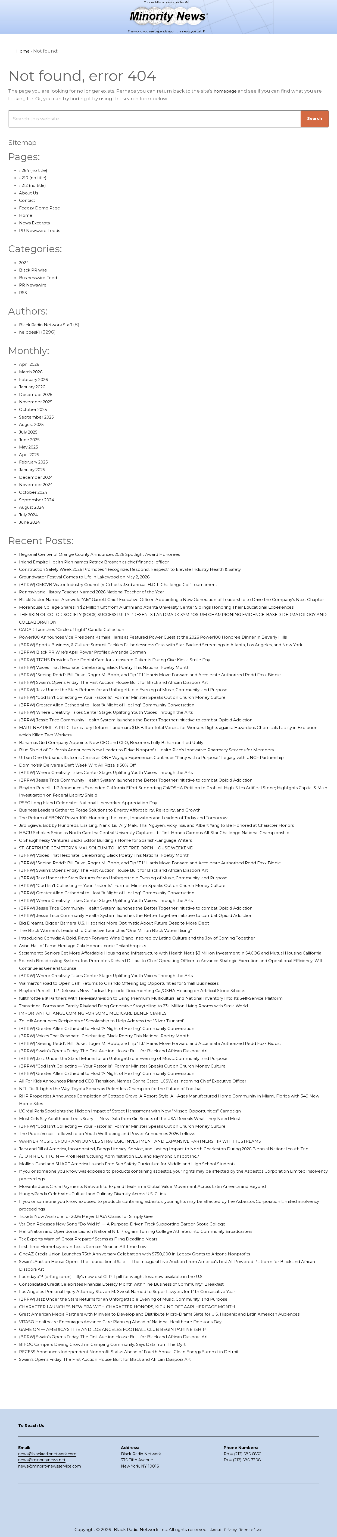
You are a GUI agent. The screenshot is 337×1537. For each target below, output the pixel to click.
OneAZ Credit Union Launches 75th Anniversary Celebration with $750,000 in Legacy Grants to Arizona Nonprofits (152, 1306)
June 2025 (31, 439)
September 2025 (38, 417)
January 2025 (34, 469)
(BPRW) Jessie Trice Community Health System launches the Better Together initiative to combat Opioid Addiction (154, 742)
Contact (28, 200)
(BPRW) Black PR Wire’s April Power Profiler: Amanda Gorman (91, 674)
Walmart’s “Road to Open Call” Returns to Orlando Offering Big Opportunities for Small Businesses (135, 1028)
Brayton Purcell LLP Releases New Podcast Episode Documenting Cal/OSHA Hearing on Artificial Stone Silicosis (149, 1035)
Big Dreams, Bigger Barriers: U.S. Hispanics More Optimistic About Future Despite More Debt (128, 960)
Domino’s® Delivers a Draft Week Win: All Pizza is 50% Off (85, 787)
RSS (23, 292)
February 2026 (36, 379)
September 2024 (39, 499)
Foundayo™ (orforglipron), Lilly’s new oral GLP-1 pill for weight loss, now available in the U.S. (125, 1329)
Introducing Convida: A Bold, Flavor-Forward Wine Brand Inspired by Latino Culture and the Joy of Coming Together (155, 975)
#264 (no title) (35, 170)
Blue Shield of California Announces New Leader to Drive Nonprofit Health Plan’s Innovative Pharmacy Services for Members (165, 772)
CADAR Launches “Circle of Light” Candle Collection (80, 644)
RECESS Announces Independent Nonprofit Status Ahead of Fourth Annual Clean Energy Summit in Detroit (145, 1411)
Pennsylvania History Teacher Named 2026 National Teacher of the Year (103, 591)
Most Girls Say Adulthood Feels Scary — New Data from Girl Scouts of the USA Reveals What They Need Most (146, 1163)
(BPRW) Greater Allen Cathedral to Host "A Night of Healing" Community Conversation (120, 727)
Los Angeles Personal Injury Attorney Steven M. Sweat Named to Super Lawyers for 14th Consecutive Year (142, 1344)
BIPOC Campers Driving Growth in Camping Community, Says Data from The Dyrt (115, 1404)
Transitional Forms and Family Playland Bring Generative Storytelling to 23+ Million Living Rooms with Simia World (152, 1050)
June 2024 (31, 522)
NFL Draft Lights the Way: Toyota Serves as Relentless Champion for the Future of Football (125, 1133)
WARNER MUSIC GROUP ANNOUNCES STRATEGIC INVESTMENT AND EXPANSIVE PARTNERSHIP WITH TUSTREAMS (154, 1186)
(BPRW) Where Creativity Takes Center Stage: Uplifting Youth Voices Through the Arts (120, 734)
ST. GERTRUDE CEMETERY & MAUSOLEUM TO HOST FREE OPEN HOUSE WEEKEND (116, 885)
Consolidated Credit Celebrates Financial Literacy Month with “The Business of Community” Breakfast (138, 1336)
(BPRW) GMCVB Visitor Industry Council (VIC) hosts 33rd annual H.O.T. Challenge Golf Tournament (134, 584)
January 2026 (34, 386)
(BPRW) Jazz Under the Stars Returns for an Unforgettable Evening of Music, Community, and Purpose (140, 712)
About (213, 1529)
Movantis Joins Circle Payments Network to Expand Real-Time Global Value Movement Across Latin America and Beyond (161, 1239)
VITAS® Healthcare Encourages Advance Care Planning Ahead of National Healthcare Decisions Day (136, 1381)
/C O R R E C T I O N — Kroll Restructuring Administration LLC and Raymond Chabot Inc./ (122, 1209)
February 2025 (36, 462)
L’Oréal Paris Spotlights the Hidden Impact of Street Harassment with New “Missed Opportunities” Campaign (147, 1156)
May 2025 (30, 447)
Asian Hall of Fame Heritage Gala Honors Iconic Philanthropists (93, 983)
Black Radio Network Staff (49, 324)
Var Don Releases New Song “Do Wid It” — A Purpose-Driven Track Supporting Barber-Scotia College (137, 1276)
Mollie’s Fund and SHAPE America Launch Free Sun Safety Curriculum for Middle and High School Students (145, 1216)
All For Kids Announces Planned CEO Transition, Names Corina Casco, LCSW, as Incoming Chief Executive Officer (151, 1126)
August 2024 (34, 507)
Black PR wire (35, 270)
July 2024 (30, 514)
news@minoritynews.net (41, 1490)
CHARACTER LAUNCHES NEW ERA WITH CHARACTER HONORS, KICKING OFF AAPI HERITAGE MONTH (138, 1359)
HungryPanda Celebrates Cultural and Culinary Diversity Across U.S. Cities (104, 1246)
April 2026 (30, 364)
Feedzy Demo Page (42, 208)
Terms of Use (253, 1529)
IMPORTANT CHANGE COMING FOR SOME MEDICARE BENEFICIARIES (99, 1058)
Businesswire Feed (41, 277)
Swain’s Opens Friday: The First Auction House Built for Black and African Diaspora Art (119, 1419)
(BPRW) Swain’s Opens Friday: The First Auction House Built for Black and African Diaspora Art (129, 704)
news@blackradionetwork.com (47, 1483)
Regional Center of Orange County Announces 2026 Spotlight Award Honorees (111, 554)
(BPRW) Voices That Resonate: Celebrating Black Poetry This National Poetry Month (117, 689)
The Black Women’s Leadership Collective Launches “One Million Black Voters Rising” (119, 968)
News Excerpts (36, 222)
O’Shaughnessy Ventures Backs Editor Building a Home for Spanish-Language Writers (120, 877)
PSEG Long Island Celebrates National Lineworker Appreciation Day (98, 825)
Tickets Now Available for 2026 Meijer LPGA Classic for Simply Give (96, 1269)
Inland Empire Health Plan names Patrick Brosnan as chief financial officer (106, 562)
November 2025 (38, 401)
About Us (30, 193)
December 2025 (38, 394)
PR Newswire (34, 285)
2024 (24, 262)
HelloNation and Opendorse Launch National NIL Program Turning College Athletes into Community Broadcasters (154, 1284)
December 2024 (38, 477)
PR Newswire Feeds (42, 230)
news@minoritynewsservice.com (49, 1496)
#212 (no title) (34, 185)
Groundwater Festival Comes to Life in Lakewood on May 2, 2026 (94, 577)
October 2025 (35, 409)
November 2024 (38, 484)
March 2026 (32, 371)
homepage (227, 91)
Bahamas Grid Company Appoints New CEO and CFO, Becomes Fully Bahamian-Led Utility (125, 765)
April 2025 (30, 454)
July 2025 (30, 432)
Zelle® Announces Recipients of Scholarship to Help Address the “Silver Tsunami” (115, 1066)
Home (26, 215)
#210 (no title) (35, 177)
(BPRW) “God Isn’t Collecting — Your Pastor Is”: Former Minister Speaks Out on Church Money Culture (138, 719)
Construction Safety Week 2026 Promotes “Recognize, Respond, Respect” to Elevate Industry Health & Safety (146, 569)
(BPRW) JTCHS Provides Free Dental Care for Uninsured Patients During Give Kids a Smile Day (129, 682)
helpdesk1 (31, 332)
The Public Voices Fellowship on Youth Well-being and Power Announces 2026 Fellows (121, 1178)
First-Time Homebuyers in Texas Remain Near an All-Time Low (93, 1299)
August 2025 (34, 424)
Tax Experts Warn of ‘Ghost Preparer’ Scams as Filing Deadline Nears (99, 1291)
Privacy (230, 1529)
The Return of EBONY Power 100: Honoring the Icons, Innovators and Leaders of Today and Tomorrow (138, 840)
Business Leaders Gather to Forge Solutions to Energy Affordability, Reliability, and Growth (124, 832)
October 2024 (35, 492)
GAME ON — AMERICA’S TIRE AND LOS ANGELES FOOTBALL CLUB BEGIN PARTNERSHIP (121, 1389)
